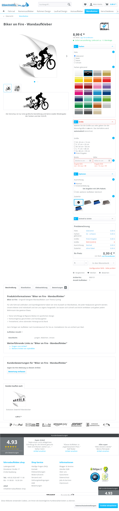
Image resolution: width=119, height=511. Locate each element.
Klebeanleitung (41, 287)
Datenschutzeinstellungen (85, 505)
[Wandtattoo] (92, 11)
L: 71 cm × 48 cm (82, 149)
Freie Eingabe (81, 153)
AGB (33, 483)
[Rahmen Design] (43, 11)
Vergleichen (79, 273)
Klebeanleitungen (38, 472)
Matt (78, 58)
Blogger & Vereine (66, 466)
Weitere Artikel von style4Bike (22, 348)
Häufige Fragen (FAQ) (39, 466)
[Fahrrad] (11, 11)
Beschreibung (10, 287)
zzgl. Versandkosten (86, 38)
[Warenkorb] (111, 4)
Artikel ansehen (40, 451)
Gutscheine (64, 475)
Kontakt (34, 469)
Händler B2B (64, 469)
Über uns (63, 472)
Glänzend (79, 56)
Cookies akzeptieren (108, 505)
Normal (79, 183)
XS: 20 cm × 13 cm (83, 142)
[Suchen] (69, 4)
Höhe (102, 159)
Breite (83, 159)
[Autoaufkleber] (77, 11)
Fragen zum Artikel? (18, 346)
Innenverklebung (82, 186)
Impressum (64, 483)
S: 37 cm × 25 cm (82, 144)
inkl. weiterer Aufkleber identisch (89, 192)
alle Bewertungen (12, 453)
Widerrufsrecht (37, 475)
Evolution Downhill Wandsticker (18, 409)
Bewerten (104, 273)
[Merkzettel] (85, 4)
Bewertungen (59, 287)
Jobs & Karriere (65, 480)
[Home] (3, 11)
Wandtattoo (26, 287)
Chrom (78, 63)
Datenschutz (64, 477)
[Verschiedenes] (107, 11)
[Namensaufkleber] (26, 11)
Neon (78, 60)
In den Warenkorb (103, 262)
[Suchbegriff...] (55, 4)
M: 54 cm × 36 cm (83, 146)
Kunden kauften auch (14, 386)
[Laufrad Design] (60, 11)
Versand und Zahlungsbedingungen (40, 478)
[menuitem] (55, 4)
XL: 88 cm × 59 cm (83, 151)
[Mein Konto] (96, 4)
